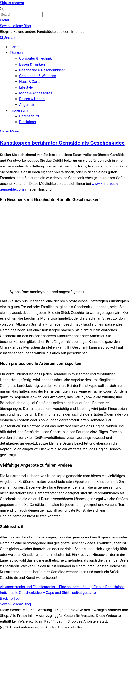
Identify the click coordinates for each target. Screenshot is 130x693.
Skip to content (12, 3)
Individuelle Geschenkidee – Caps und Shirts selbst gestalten (49, 593)
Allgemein (27, 104)
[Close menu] (9, 131)
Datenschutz (29, 116)
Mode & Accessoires (35, 93)
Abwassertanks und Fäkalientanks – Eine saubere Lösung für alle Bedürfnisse (62, 587)
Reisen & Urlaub (32, 99)
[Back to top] (10, 598)
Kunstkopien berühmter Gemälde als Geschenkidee (62, 143)
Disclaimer (27, 122)
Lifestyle (26, 87)
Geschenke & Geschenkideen (42, 70)
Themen (16, 52)
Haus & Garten (31, 81)
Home (14, 47)
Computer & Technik (35, 58)
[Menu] (4, 20)
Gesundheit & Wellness (37, 76)
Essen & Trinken (32, 64)
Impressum (19, 110)
